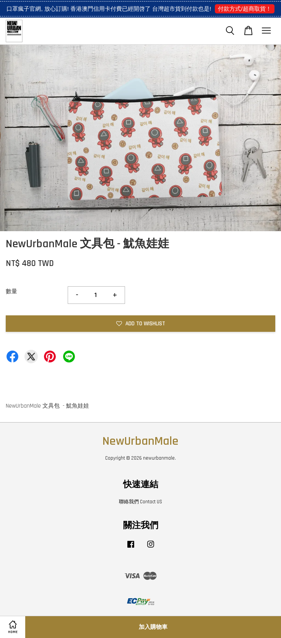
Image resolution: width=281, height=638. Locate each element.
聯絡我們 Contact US (140, 502)
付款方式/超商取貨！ (244, 8)
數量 (11, 291)
